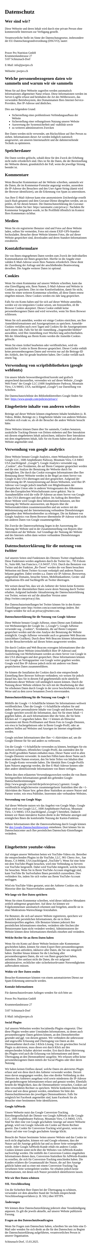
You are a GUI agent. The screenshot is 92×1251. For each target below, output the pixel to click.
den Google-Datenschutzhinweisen (28, 827)
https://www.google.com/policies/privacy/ (34, 398)
